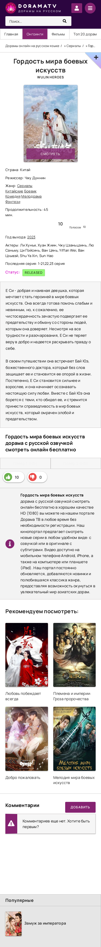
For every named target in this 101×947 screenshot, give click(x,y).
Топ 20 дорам (85, 34)
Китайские (14, 191)
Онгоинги (35, 34)
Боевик (30, 191)
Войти (76, 8)
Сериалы (25, 185)
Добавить (80, 807)
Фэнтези (12, 201)
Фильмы (58, 34)
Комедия (12, 196)
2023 (31, 237)
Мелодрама (31, 196)
